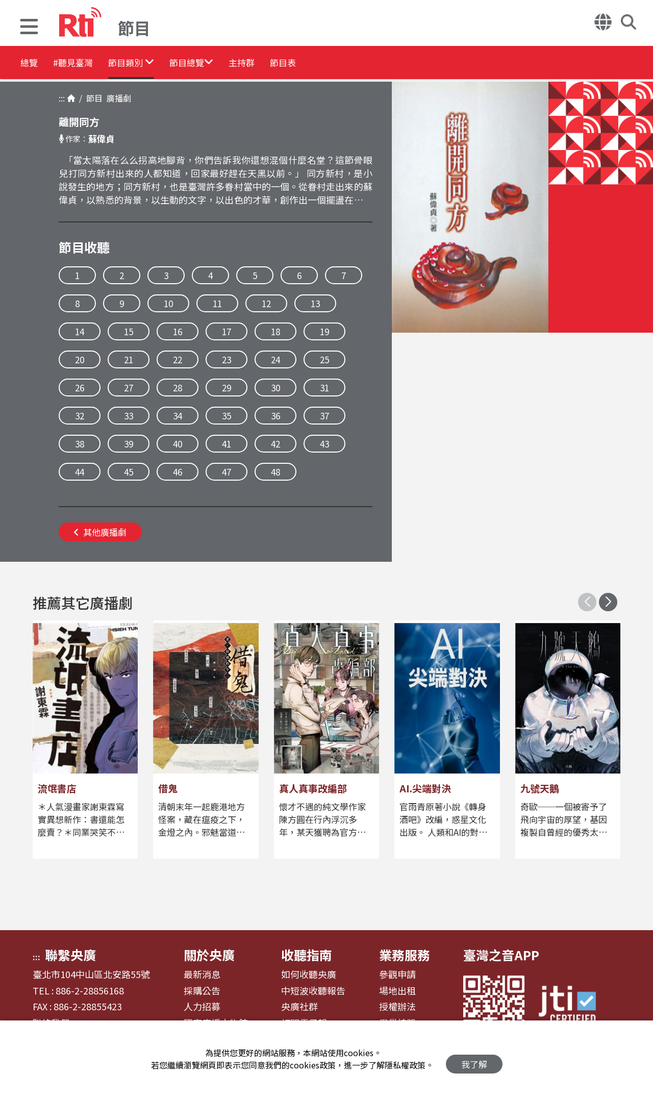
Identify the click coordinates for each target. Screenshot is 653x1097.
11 (217, 303)
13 (315, 303)
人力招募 (202, 1006)
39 (128, 443)
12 (266, 303)
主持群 (307, 63)
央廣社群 (299, 1006)
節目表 (363, 63)
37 (324, 415)
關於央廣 (209, 954)
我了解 (474, 1059)
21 (128, 359)
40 (177, 443)
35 (226, 415)
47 (226, 471)
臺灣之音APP (501, 954)
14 (79, 331)
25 (324, 359)
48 (275, 471)
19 (324, 331)
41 (226, 443)
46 (177, 471)
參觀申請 (397, 974)
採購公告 (202, 990)
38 (79, 443)
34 (177, 415)
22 (177, 359)
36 (275, 415)
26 (79, 387)
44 (79, 471)
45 (128, 471)
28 (177, 387)
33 (128, 415)
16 (177, 331)
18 (275, 331)
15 (128, 331)
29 (226, 387)
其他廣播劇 (100, 532)
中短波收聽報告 (313, 990)
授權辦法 (397, 1006)
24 (275, 359)
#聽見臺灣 (89, 63)
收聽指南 (306, 954)
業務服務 (404, 954)
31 (324, 387)
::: (62, 98)
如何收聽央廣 (308, 974)
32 (79, 415)
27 (128, 387)
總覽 (30, 63)
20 (79, 359)
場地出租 (397, 990)
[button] (29, 27)
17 (226, 331)
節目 (92, 98)
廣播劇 (117, 98)
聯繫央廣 (70, 954)
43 (324, 443)
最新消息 (202, 974)
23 (226, 359)
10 (168, 303)
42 (275, 443)
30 (275, 387)
